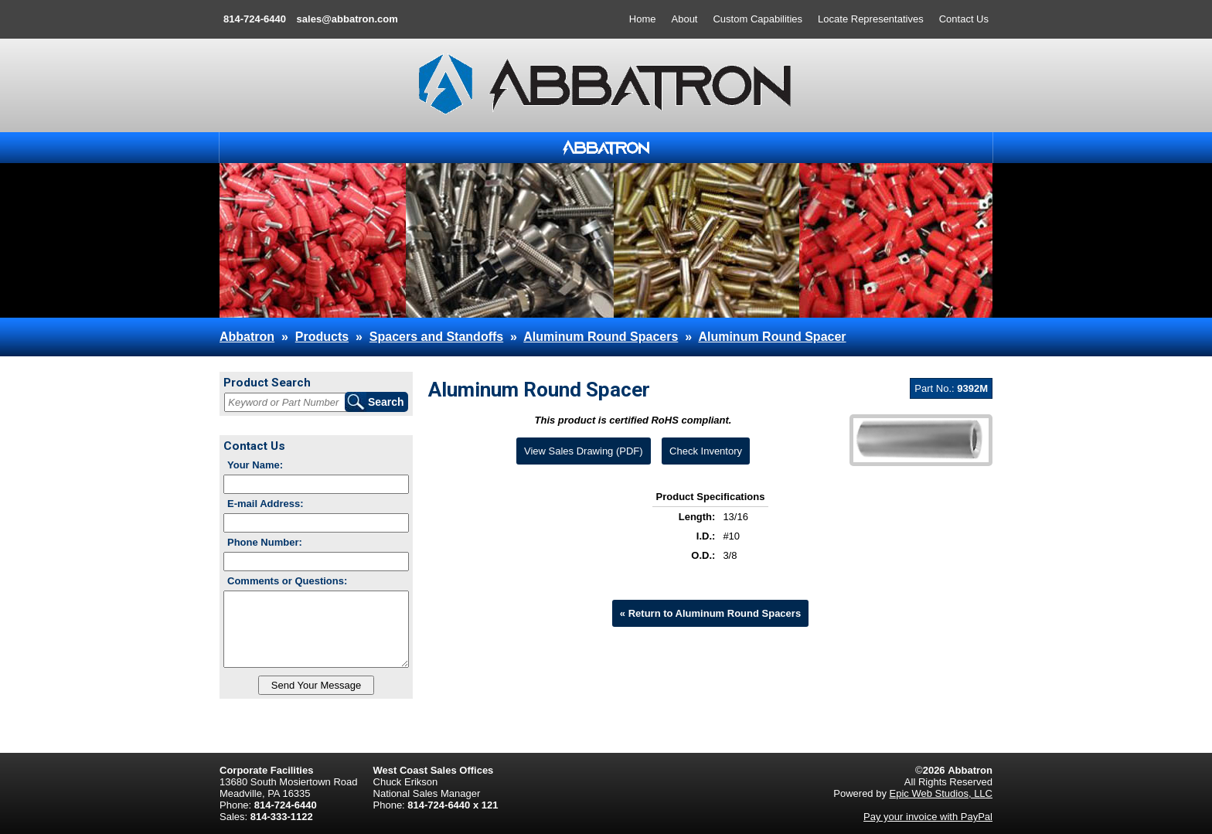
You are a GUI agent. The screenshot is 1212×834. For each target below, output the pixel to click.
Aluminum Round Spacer (772, 336)
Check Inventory (705, 451)
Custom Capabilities (757, 19)
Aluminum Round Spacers (600, 336)
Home (642, 19)
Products (322, 336)
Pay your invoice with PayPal (927, 816)
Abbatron (247, 336)
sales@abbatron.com (347, 19)
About (685, 19)
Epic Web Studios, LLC (941, 793)
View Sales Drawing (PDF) (583, 451)
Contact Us (964, 19)
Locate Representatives (871, 19)
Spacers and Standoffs (436, 336)
